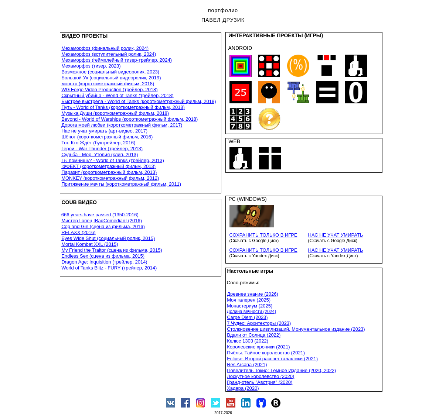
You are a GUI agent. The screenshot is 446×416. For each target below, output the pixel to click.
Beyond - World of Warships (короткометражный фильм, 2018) (129, 119)
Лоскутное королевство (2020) (260, 376)
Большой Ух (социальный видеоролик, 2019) (111, 77)
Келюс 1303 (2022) (247, 341)
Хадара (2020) (243, 388)
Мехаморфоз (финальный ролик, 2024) (105, 48)
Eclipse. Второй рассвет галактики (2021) (272, 358)
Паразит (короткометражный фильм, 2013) (109, 172)
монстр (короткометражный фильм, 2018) (107, 83)
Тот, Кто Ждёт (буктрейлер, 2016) (98, 142)
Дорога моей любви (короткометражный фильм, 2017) (121, 125)
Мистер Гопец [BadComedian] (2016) (101, 220)
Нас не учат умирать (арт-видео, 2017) (104, 131)
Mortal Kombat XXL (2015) (89, 244)
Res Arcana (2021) (247, 364)
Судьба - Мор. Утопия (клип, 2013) (99, 154)
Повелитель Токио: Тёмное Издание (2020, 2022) (281, 370)
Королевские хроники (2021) (258, 347)
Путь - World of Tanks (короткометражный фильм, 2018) (123, 107)
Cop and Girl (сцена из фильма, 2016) (103, 226)
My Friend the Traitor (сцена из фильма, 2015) (111, 250)
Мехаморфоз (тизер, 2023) (91, 66)
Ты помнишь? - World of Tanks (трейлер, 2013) (112, 160)
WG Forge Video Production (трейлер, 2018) (109, 89)
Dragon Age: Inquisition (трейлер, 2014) (104, 262)
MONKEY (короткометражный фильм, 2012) (110, 178)
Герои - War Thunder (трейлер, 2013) (102, 148)
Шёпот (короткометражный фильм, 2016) (107, 137)
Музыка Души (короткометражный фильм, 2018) (115, 113)
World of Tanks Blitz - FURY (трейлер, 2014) (109, 268)
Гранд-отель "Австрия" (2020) (259, 382)
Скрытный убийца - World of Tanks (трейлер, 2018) (117, 95)
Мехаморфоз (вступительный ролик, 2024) (108, 54)
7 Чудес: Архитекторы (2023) (259, 323)
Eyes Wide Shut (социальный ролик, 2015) (108, 238)
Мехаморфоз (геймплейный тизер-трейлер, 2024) (116, 60)
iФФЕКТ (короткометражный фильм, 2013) (108, 166)
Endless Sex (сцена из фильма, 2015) (102, 256)
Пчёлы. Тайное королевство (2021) (266, 352)
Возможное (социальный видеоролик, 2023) (110, 72)
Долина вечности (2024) (251, 311)
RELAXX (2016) (78, 232)
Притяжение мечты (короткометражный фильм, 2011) (121, 184)
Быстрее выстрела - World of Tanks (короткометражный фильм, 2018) (138, 101)
